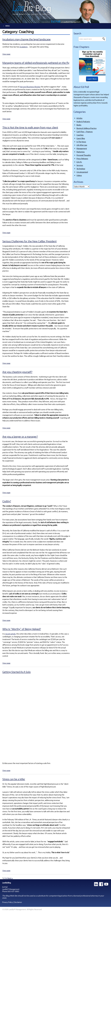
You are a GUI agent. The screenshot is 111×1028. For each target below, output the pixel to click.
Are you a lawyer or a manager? (20, 436)
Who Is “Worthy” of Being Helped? (21, 628)
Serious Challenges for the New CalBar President (29, 241)
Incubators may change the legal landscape (26, 39)
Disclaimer (18, 902)
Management (81, 148)
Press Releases (82, 158)
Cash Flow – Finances (84, 132)
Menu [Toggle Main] (6, 26)
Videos (79, 175)
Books (78, 125)
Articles (79, 118)
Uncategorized (82, 172)
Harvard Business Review (30, 87)
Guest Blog (80, 138)
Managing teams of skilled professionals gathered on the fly (35, 62)
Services (79, 165)
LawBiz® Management (10, 889)
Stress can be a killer (13, 779)
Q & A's (79, 162)
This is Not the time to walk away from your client (30, 127)
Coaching (79, 135)
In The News (81, 142)
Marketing (80, 152)
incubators (24, 47)
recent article (10, 634)
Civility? (6, 501)
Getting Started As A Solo (16, 671)
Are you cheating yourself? (17, 371)
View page (6, 54)
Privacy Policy (7, 902)
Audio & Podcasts (83, 121)
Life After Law (81, 145)
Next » (10, 878)
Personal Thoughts (83, 155)
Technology (80, 169)
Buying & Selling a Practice (86, 128)
